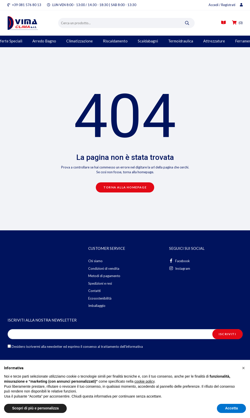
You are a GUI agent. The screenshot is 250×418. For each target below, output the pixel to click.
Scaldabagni (148, 41)
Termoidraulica (180, 41)
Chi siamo (95, 261)
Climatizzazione (79, 41)
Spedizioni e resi (100, 283)
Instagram (179, 268)
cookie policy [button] (144, 381)
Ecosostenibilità (99, 298)
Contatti (94, 291)
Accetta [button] (231, 408)
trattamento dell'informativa (122, 347)
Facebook (179, 261)
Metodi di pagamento (104, 276)
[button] (243, 368)
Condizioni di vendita (103, 268)
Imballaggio (96, 306)
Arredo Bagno (44, 41)
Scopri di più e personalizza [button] (35, 408)
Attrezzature (214, 41)
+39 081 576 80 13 (26, 5)
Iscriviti (227, 334)
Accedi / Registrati (226, 5)
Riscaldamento (115, 41)
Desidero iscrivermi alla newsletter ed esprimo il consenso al (75, 347)
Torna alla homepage (125, 187)
